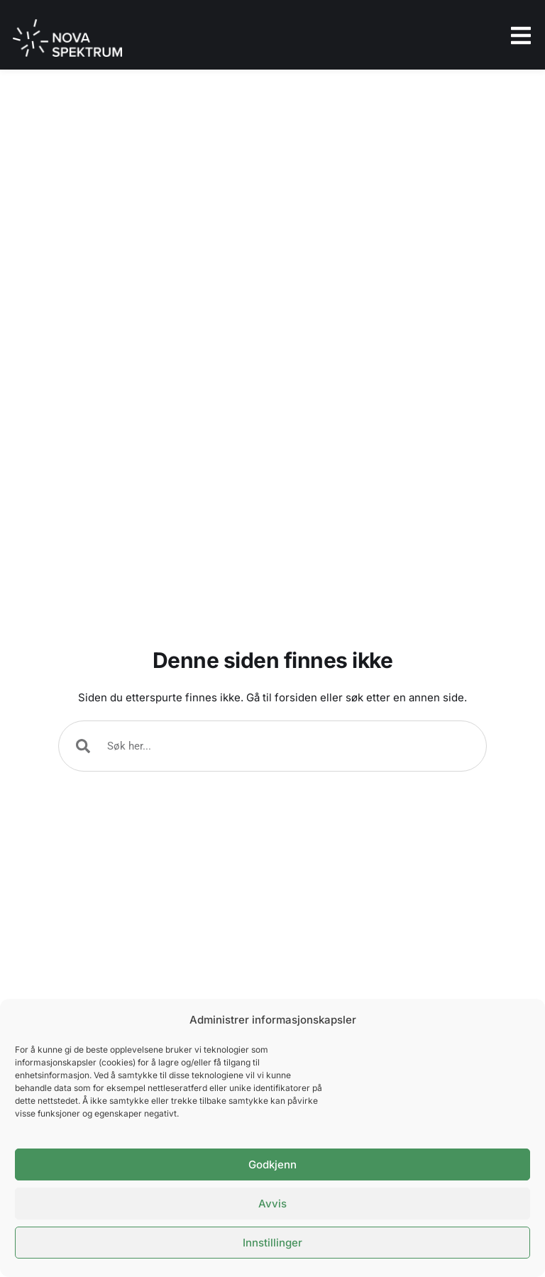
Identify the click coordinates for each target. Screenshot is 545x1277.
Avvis (272, 1203)
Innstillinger (272, 1242)
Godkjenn (272, 1164)
